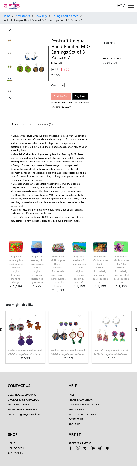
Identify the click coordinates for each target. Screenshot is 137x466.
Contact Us (76, 419)
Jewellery (41, 16)
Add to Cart (61, 96)
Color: (55, 85)
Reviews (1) (44, 124)
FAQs (71, 394)
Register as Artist (80, 443)
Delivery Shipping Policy (84, 404)
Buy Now (80, 96)
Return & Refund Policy (84, 414)
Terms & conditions (81, 399)
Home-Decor (16, 448)
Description (19, 124)
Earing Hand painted (65, 16)
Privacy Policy (78, 409)
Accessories (23, 16)
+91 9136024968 (26, 409)
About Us (74, 424)
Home (6, 16)
